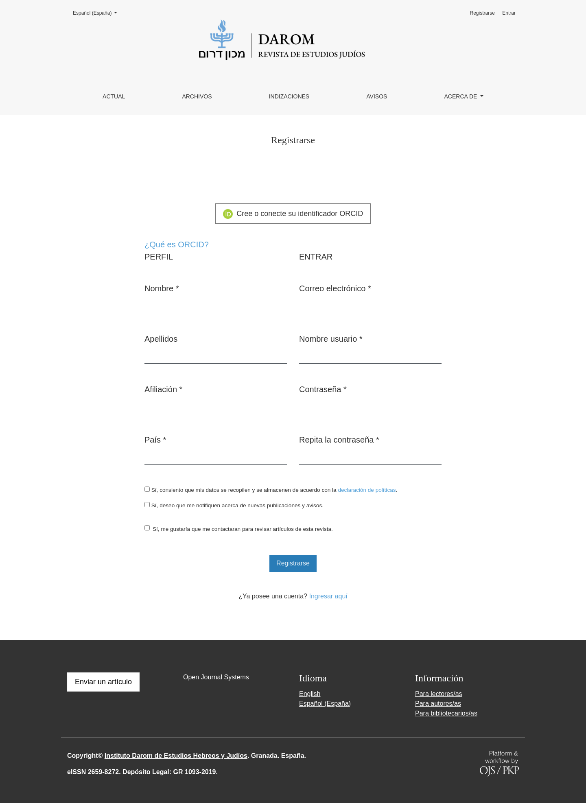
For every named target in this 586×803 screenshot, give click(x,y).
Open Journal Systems (216, 677)
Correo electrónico (335, 287)
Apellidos (160, 338)
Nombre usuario (331, 338)
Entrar (509, 13)
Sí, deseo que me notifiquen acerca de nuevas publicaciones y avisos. (234, 505)
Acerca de (461, 96)
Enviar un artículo (103, 682)
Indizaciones (289, 96)
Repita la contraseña (339, 439)
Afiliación (163, 388)
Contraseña (323, 388)
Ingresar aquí (328, 596)
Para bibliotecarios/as (446, 713)
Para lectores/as (438, 693)
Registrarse (482, 13)
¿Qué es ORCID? (176, 244)
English (309, 693)
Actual (114, 96)
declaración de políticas (367, 490)
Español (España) (97, 12)
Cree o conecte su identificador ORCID (293, 214)
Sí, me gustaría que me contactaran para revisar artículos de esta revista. (243, 529)
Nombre (161, 287)
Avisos (376, 96)
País (155, 439)
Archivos (197, 96)
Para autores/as (438, 703)
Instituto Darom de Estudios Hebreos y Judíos (176, 755)
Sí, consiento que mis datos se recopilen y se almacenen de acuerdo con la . (270, 490)
